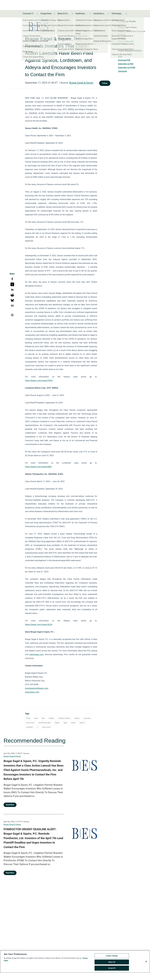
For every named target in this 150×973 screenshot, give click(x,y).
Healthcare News (81, 13)
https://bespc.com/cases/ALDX (38, 624)
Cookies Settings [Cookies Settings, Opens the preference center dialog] (112, 956)
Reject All (111, 962)
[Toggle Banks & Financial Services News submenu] (72, 13)
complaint (29, 727)
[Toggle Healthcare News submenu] (90, 13)
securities (87, 718)
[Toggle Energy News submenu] (54, 13)
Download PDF (124, 60)
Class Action (46, 727)
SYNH (28, 718)
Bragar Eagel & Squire (81, 82)
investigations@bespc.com (36, 688)
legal (65, 723)
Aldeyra (51, 718)
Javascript (122, 71)
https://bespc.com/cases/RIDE (38, 467)
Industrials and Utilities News (99, 13)
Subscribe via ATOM (126, 67)
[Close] (146, 962)
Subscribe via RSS (126, 64)
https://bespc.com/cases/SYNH (39, 380)
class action (30, 723)
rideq (36, 718)
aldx (43, 718)
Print (120, 56)
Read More (10, 805)
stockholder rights (44, 723)
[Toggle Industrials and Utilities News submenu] (108, 13)
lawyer (73, 723)
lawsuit (82, 723)
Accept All (111, 969)
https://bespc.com (126, 41)
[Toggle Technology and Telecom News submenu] (126, 13)
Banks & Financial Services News (64, 13)
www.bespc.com (32, 692)
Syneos (77, 718)
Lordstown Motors (64, 718)
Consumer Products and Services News (29, 13)
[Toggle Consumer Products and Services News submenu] (37, 13)
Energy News (46, 13)
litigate (57, 723)
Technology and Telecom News (117, 13)
